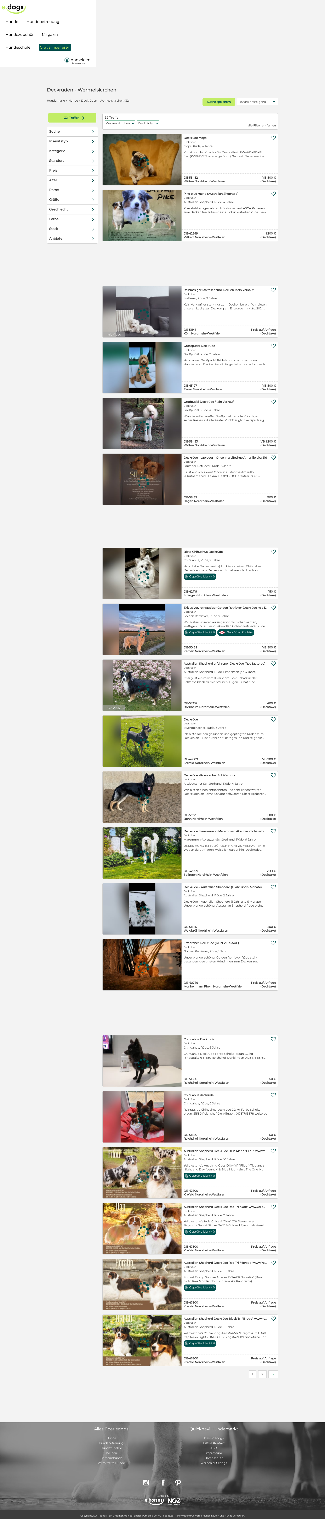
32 (77, 115)
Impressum (213, 1451)
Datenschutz (214, 1456)
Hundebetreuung (111, 1441)
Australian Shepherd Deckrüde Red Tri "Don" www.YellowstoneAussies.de (217, 1204)
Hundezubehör (111, 1446)
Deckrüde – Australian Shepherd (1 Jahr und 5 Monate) (217, 885)
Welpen (111, 1451)
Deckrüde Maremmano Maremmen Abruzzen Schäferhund (217, 829)
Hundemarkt (69, 100)
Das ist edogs (214, 1436)
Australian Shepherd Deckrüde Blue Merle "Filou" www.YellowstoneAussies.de (217, 1149)
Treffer (86, 115)
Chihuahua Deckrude (196, 1037)
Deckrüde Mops (192, 135)
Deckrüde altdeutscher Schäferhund (207, 773)
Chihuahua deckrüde (196, 1093)
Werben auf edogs (213, 1460)
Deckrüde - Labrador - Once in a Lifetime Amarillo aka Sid (217, 455)
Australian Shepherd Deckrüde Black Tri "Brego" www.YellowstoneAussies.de (217, 1316)
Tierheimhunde (111, 1456)
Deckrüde (188, 717)
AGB (213, 1446)
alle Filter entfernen (248, 123)
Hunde (86, 100)
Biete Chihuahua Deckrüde (200, 549)
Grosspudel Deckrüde (197, 343)
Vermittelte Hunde (111, 1460)
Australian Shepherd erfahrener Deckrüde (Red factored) (217, 661)
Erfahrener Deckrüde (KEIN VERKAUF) (209, 941)
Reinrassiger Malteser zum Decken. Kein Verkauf (216, 288)
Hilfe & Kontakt (214, 1441)
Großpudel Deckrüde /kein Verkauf (206, 399)
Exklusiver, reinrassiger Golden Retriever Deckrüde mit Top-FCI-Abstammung (217, 605)
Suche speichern (204, 101)
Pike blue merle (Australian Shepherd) (208, 191)
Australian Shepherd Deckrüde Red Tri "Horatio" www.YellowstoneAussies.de (217, 1260)
